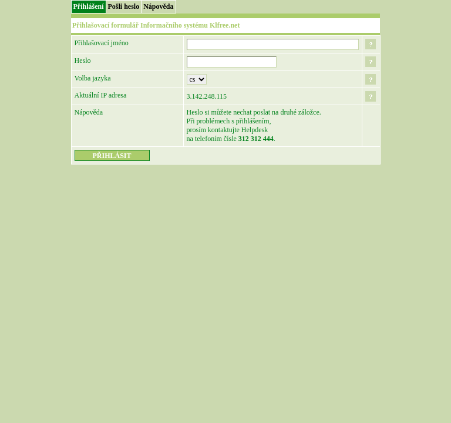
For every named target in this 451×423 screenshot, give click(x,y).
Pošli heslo (124, 6)
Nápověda (158, 6)
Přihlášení (88, 6)
